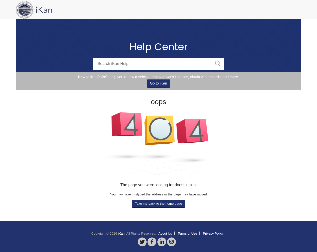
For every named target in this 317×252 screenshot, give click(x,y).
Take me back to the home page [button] (158, 203)
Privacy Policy (213, 233)
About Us (165, 233)
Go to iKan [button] (158, 83)
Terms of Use (187, 233)
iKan (121, 233)
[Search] (158, 64)
